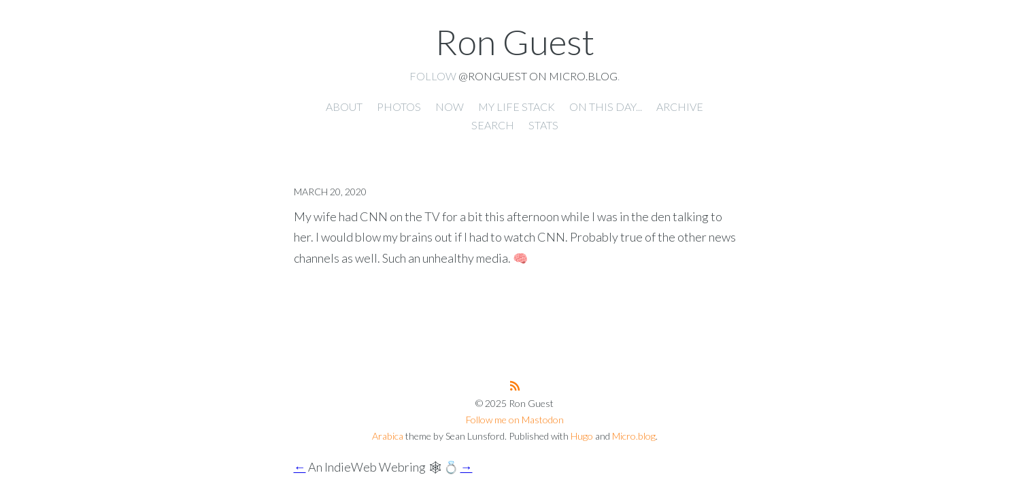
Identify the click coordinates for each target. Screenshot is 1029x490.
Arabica (387, 436)
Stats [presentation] (543, 124)
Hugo (582, 436)
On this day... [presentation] (605, 106)
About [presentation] (344, 106)
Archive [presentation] (679, 106)
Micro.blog (634, 436)
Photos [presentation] (399, 106)
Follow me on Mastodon (515, 419)
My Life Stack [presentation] (516, 106)
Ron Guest (514, 41)
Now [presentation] (449, 106)
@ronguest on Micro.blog (538, 75)
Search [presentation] (492, 124)
